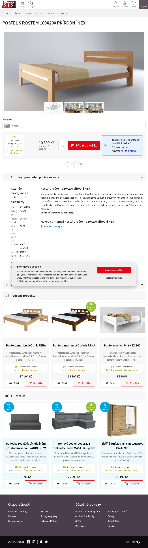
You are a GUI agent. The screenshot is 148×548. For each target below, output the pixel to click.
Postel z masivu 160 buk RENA (26, 345)
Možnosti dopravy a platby (87, 511)
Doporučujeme (15, 521)
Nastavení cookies (113, 278)
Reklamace (80, 525)
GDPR (78, 521)
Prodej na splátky (49, 516)
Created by (133, 542)
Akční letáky (113, 521)
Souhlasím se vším (113, 270)
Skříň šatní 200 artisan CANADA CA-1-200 (122, 446)
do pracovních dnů (122, 369)
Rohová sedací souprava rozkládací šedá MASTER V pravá (74, 446)
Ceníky (111, 516)
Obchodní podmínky (84, 516)
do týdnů (26, 369)
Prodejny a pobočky (17, 511)
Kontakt (12, 516)
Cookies (112, 525)
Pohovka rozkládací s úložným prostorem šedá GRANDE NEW (26, 446)
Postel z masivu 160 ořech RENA (74, 345)
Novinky (44, 511)
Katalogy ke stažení (117, 511)
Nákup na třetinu (49, 521)
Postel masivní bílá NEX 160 (122, 345)
